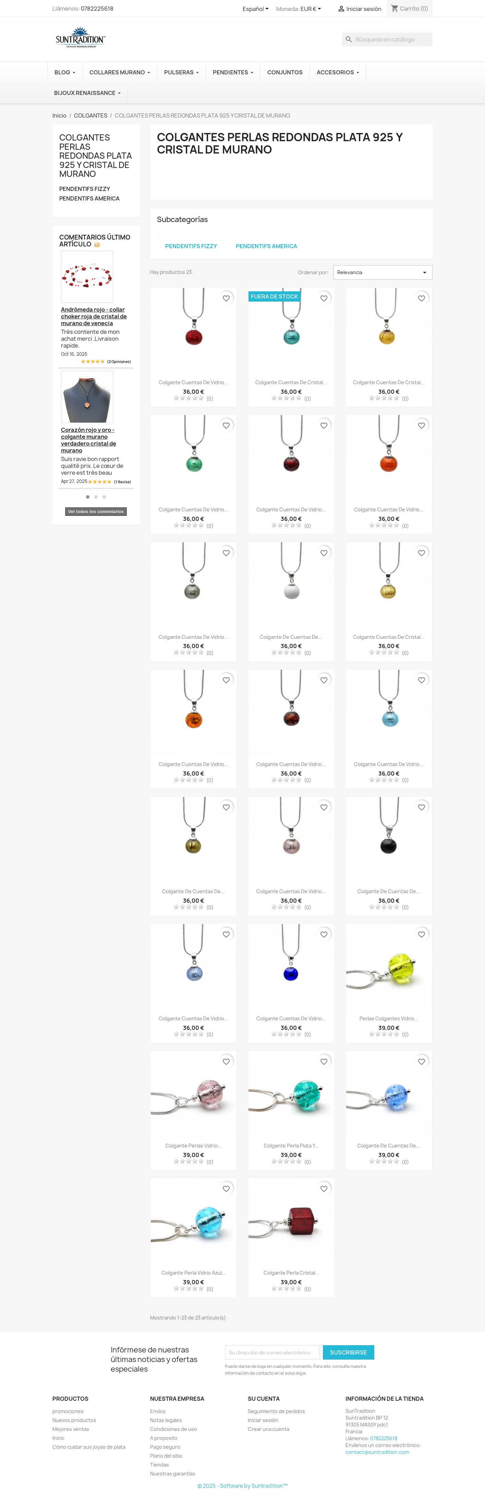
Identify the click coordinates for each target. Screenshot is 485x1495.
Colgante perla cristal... (291, 1272)
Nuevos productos (74, 1420)
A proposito (164, 1438)
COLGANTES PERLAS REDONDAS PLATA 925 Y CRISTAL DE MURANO (95, 156)
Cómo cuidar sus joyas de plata (88, 1447)
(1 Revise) (122, 481)
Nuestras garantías (172, 1473)
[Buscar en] (387, 39)
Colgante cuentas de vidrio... (193, 382)
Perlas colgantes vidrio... (389, 1018)
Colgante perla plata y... (291, 1145)
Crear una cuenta (268, 1429)
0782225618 (97, 8)
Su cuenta (264, 1398)
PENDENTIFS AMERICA (89, 198)
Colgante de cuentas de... (291, 637)
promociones (68, 1411)
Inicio (58, 1438)
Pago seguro (165, 1447)
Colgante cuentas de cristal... (291, 382)
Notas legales (166, 1420)
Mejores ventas (70, 1429)
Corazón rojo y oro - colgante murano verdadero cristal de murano (88, 440)
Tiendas (159, 1464)
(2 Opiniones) (119, 361)
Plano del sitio (166, 1456)
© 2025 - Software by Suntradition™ (242, 1486)
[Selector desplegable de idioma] (257, 9)
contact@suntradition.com (377, 1452)
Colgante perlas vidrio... (194, 1145)
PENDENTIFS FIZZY (84, 189)
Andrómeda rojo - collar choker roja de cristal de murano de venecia (94, 316)
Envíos (158, 1411)
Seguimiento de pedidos (276, 1411)
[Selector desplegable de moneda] (312, 9)
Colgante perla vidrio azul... (193, 1272)
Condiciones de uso (173, 1429)
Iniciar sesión (263, 1420)
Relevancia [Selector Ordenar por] (383, 272)
